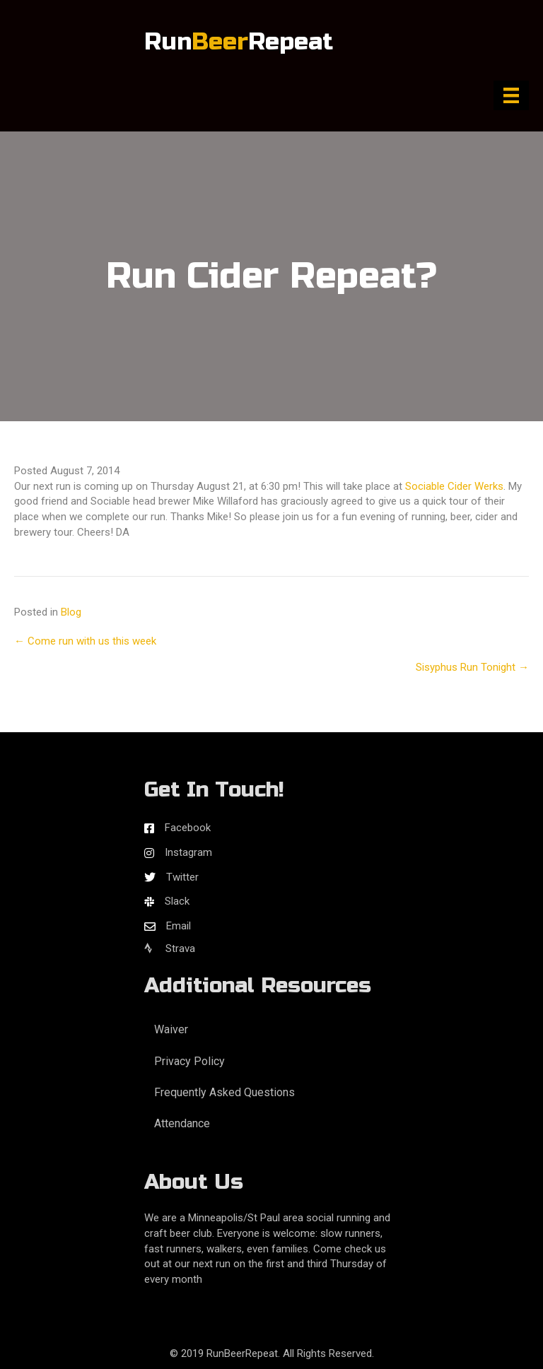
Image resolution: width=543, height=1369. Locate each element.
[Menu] (511, 95)
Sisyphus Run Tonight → (472, 667)
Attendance (182, 1123)
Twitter (182, 877)
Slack (177, 901)
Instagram (188, 852)
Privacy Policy (189, 1061)
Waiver (171, 1029)
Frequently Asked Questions (224, 1092)
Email (178, 925)
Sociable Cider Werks (454, 486)
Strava (169, 948)
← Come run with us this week (85, 641)
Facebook (188, 827)
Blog (71, 612)
